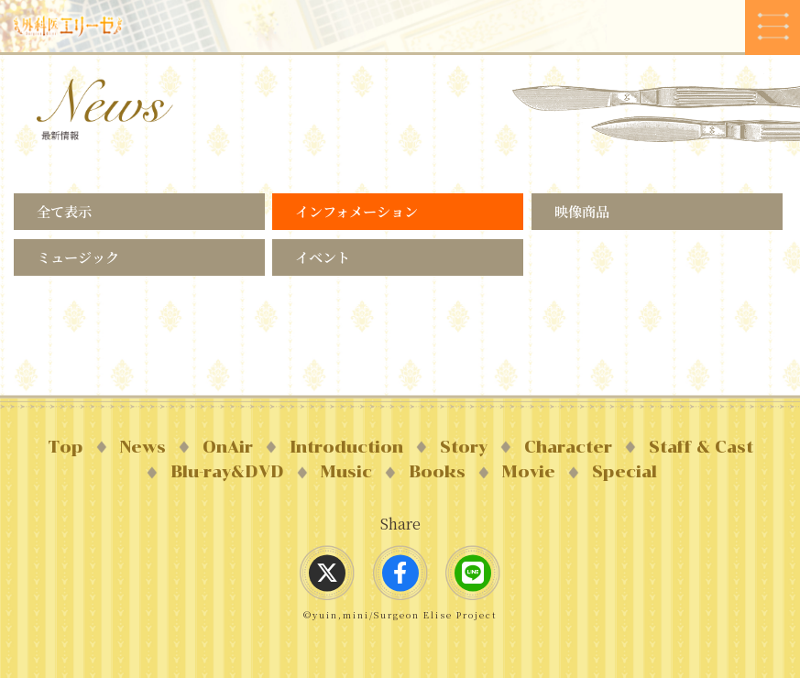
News (143, 446)
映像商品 (581, 211)
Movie (528, 472)
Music (346, 472)
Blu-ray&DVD (227, 472)
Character (568, 446)
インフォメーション (356, 211)
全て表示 (64, 211)
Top (65, 446)
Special (624, 472)
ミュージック (78, 257)
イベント (322, 257)
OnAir (228, 446)
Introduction (346, 446)
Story (464, 446)
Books (437, 472)
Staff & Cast (701, 446)
